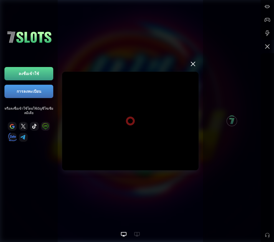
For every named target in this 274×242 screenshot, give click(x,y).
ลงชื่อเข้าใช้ (29, 73)
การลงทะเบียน (29, 91)
